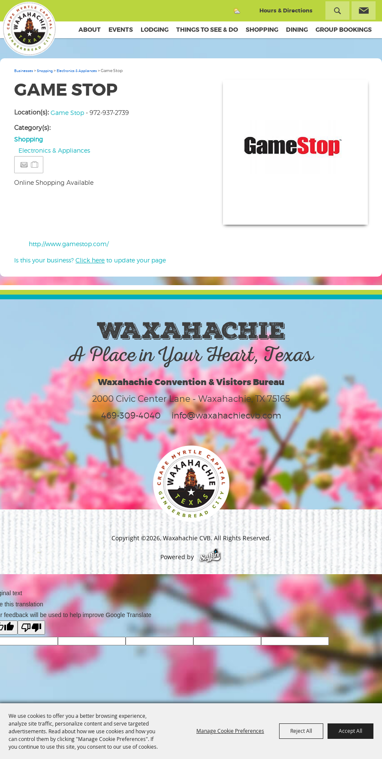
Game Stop (67, 112)
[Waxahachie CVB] (33, 30)
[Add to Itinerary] (35, 164)
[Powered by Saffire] (210, 556)
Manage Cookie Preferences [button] (230, 730)
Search (337, 10)
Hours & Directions (286, 10)
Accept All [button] (350, 730)
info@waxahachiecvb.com (226, 415)
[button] (295, 152)
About (89, 29)
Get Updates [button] (364, 10)
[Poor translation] (31, 627)
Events (120, 29)
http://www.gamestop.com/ (68, 243)
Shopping (262, 29)
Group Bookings (344, 29)
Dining (297, 29)
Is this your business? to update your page (90, 260)
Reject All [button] (301, 730)
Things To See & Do (207, 29)
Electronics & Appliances (77, 71)
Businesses (23, 71)
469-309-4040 (131, 415)
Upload (351, 213)
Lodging (154, 29)
